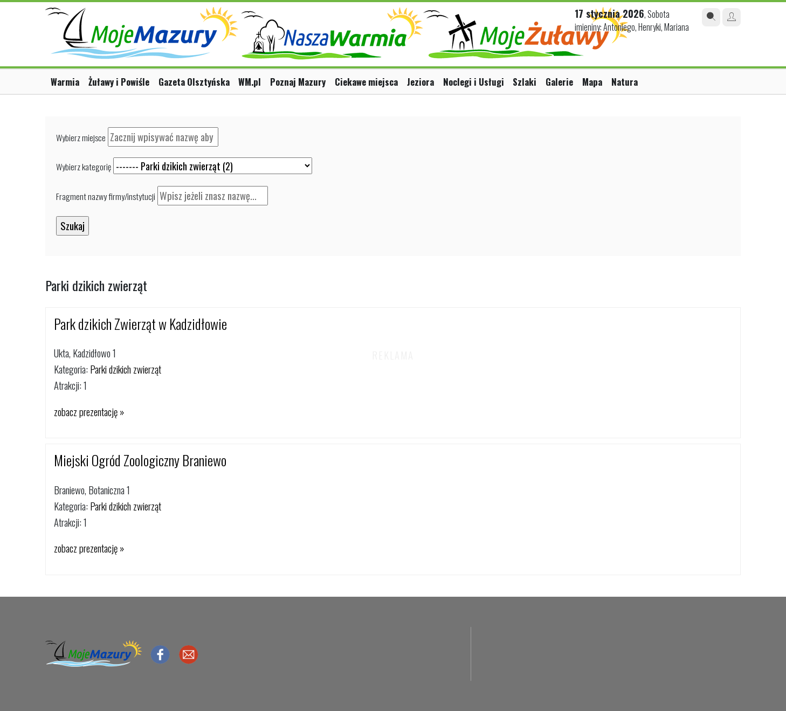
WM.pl (249, 81)
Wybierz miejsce (81, 137)
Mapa (592, 81)
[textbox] (163, 137)
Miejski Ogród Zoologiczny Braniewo (140, 460)
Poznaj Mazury (298, 81)
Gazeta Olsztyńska (194, 81)
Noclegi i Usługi (473, 81)
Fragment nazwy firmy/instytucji (105, 196)
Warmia (65, 81)
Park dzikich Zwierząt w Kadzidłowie (140, 323)
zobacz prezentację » (89, 411)
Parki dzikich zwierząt (125, 369)
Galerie (559, 81)
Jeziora (420, 81)
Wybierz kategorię (83, 166)
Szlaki (524, 81)
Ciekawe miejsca (366, 81)
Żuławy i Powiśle (118, 81)
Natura (624, 81)
